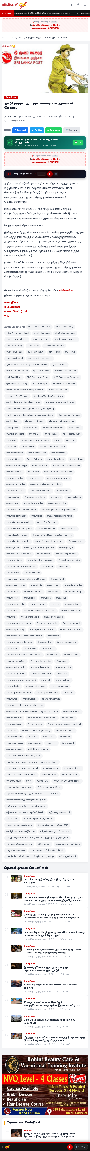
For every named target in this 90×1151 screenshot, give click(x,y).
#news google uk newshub (19, 554)
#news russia (29, 648)
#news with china (14, 718)
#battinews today (14, 346)
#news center (12, 497)
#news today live (63, 667)
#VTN (28, 781)
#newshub (32, 737)
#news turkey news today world (21, 680)
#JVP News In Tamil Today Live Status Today (26, 364)
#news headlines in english (40, 560)
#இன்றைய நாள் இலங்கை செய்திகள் (26, 806)
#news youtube (35, 724)
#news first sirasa (68, 528)
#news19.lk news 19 (65, 730)
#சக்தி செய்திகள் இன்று (19, 825)
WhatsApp (53, 130)
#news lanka (53, 592)
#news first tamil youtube (18, 541)
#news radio (53, 636)
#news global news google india (39, 547)
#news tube (61, 674)
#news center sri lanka (35, 497)
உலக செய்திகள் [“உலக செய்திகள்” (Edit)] (16, 311)
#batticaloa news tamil (65, 333)
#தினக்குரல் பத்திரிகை (68, 844)
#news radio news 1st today (19, 642)
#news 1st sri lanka (37, 453)
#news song (53, 655)
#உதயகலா (12, 819)
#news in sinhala (32, 573)
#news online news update (18, 623)
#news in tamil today (15, 585)
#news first (36, 516)
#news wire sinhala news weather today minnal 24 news (32, 711)
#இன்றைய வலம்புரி (59, 812)
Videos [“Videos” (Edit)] (8, 316)
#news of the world (30, 617)
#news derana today (33, 503)
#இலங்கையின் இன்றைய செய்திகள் (25, 800)
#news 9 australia (14, 472)
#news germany (75, 541)
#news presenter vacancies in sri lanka (24, 636)
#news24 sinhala (14, 737)
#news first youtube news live (49, 541)
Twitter (37, 130)
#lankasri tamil (13, 421)
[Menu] (85, 5)
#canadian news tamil (54, 346)
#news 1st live (27, 446)
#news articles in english (58, 478)
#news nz (10, 617)
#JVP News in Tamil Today (40, 358)
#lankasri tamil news (34, 421)
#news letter (29, 598)
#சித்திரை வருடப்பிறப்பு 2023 (55, 831)
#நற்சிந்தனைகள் (15, 850)
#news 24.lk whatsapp (16, 465)
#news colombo (73, 497)
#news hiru (63, 566)
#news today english (40, 667)
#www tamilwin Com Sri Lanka (67, 781)
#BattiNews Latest (41, 339)
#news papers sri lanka (70, 629)
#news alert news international (58, 472)
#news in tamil (57, 579)
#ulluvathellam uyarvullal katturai (21, 774)
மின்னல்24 (66, 290)
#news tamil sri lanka (15, 667)
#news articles (35, 478)
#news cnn (56, 497)
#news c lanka (63, 491)
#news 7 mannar (39, 465)
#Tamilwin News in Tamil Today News (23, 756)
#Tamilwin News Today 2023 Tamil (22, 768)
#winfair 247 (42, 781)
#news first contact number (19, 522)
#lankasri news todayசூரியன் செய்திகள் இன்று (29, 415)
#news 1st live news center (52, 446)
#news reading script (66, 642)
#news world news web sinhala (42, 718)
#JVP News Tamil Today (17, 371)
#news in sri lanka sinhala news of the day (25, 579)
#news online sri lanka (47, 623)
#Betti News (33, 346)
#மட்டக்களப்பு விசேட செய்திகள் (47, 850)
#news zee (11, 730)
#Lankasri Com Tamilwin (17, 396)
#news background (15, 491)
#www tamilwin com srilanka (19, 787)
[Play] (50, 174)
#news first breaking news (59, 516)
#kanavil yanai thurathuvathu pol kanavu (24, 390)
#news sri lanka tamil (15, 661)
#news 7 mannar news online (66, 465)
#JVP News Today (41, 371)
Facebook (20, 130)
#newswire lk (68, 743)
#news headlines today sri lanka (21, 566)
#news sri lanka (71, 655)
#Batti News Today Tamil (17, 333)
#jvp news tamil (59, 364)
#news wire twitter (71, 711)
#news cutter (12, 503)
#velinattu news (49, 774)
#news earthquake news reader (21, 510)
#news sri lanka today (41, 661)
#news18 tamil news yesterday (36, 730)
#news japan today (73, 585)
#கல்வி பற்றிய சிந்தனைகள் (38, 819)
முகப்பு (5, 38)
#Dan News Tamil (14, 352)
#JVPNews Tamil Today (16, 383)
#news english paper (16, 516)
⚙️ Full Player (80, 1147)
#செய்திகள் (44, 844)
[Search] (72, 5)
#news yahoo (68, 718)
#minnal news (51, 434)
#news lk (55, 604)
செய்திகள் (16, 38)
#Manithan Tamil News (53, 428)
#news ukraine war (59, 686)
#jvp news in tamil (14, 358)
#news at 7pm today (15, 484)
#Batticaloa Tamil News (16, 339)
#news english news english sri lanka (58, 510)
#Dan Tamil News (36, 352)
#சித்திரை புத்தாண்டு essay (20, 831)
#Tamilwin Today (51, 768)
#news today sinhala (15, 674)
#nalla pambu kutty (71, 434)
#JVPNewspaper (40, 383)
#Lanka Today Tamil (58, 390)
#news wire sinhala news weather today (24, 705)
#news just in (12, 592)
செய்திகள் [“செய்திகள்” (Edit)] (12, 302)
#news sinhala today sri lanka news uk (24, 655)
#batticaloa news (42, 333)
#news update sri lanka (47, 692)
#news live (61, 598)
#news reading (45, 642)
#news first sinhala (46, 528)
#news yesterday (14, 724)
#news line (46, 598)
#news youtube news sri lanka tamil (64, 724)
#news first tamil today (16, 535)
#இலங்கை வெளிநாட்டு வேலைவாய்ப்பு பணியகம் (32, 794)
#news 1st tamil (58, 453)
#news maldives (72, 604)
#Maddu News (30, 428)
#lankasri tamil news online (61, 421)
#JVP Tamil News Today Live (66, 377)
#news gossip (43, 554)
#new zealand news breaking (35, 440)
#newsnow (65, 737)
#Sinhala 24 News (14, 749)
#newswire (51, 743)
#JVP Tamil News (14, 377)
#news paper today (15, 629)
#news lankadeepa (74, 592)
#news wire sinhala (51, 699)
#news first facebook (47, 522)
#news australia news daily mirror (45, 484)
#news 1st (11, 446)
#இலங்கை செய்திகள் (49, 787)
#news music (12, 610)
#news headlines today (69, 560)
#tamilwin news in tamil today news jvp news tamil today (32, 762)
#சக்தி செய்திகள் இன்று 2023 (53, 825)
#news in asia (12, 573)
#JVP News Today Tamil (65, 371)
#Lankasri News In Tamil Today (60, 402)
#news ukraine (13, 686)
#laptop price (12, 428)
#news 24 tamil (76, 459)
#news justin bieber (33, 592)
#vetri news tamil (70, 774)
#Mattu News (75, 428)
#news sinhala (48, 648)
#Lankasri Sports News (69, 415)
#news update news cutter (18, 692)
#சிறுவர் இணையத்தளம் (19, 844)
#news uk (45, 680)
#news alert (33, 472)
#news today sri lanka (41, 674)
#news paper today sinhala (42, 629)
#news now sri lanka (70, 610)
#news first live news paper (19, 528)
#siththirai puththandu (38, 749)
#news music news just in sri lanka (40, 610)
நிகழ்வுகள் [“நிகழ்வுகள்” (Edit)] (12, 307)
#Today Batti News (72, 768)
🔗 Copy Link (71, 130)
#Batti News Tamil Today (39, 327)
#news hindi (47, 566)
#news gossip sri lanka (66, 554)
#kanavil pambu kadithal (64, 383)
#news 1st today (14, 459)
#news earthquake (57, 503)
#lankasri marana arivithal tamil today (23, 402)
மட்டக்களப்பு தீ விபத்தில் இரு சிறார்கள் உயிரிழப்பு (43, 13)
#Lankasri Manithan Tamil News (48, 396)
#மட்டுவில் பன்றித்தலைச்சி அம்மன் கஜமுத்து (30, 856)
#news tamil (61, 661)
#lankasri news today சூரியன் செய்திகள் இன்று (30, 409)
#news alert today (14, 478)
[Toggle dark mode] (79, 5)
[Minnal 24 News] (15, 5)
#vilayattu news (13, 781)
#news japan (53, 585)
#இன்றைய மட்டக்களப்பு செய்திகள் (24, 812)
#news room (12, 648)
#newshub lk (49, 737)
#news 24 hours (34, 459)
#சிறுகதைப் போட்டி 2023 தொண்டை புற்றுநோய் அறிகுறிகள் (37, 838)
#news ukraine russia (35, 686)
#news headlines (14, 560)
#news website (30, 699)
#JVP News (70, 352)
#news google (66, 547)
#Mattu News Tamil (15, 434)
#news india (36, 585)
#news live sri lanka (15, 604)
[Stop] (56, 174)
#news (57, 440)
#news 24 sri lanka (55, 459)
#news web (11, 699)
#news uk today (63, 680)
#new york (11, 440)
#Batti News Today (64, 327)
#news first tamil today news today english (52, 535)
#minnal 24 (34, 434)
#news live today (37, 604)
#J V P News (54, 352)
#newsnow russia (14, 743)
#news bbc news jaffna (40, 491)
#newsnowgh (34, 743)
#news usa (68, 692)
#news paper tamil (71, 623)
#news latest (12, 598)
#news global (12, 547)
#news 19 (70, 440)
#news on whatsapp (53, 617)
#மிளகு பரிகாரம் (67, 856)
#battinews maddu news (66, 339)
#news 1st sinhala (14, 453)
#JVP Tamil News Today (37, 377)
